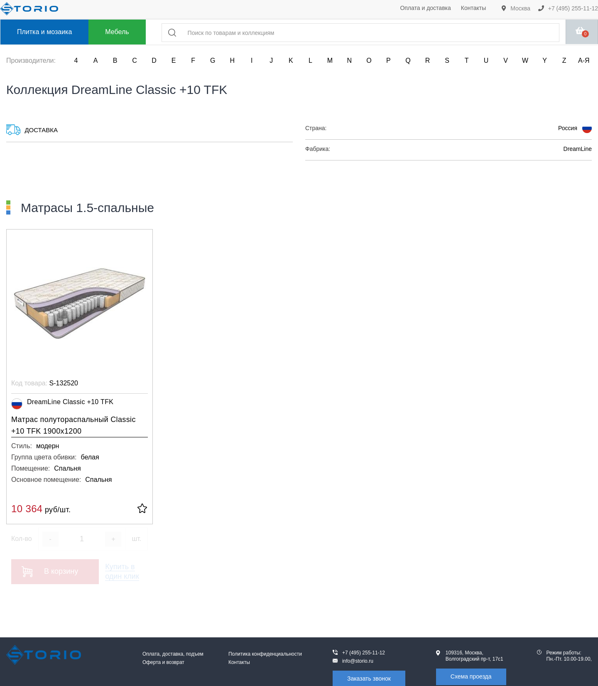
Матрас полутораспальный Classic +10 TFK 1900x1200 (73, 425)
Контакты (473, 8)
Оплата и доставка (425, 8)
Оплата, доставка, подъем (172, 654)
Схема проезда (471, 676)
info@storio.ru (357, 661)
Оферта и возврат (163, 662)
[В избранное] (142, 509)
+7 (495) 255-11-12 (568, 8)
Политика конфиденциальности (265, 654)
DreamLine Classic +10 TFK (62, 404)
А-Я (584, 60)
